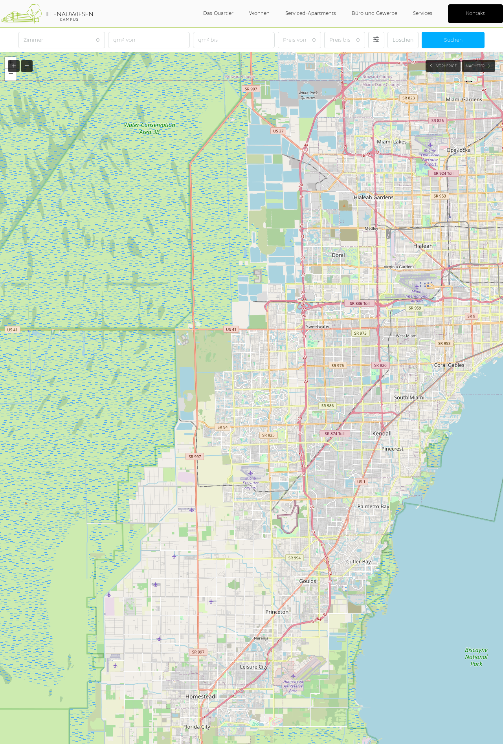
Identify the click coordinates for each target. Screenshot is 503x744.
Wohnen (259, 13)
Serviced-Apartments (310, 13)
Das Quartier (218, 13)
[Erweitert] (376, 40)
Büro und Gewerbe (374, 13)
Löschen (403, 40)
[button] (11, 75)
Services (422, 13)
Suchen (453, 40)
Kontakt (475, 13)
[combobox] (61, 40)
